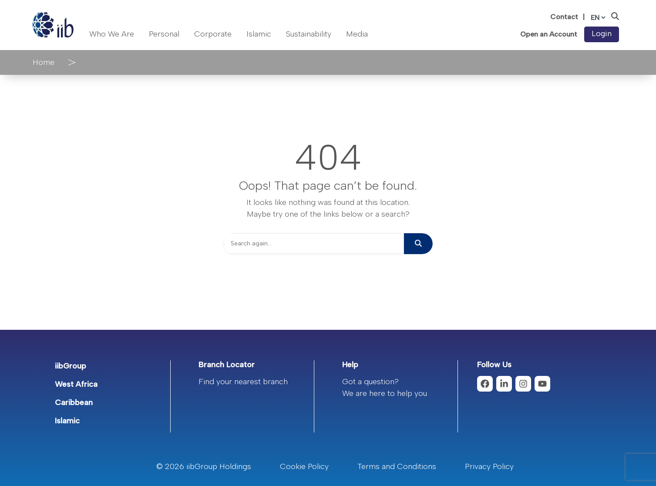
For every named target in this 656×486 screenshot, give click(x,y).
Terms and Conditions (396, 466)
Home (43, 62)
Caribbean (74, 402)
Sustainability (308, 34)
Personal (164, 34)
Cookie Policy (304, 466)
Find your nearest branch (243, 381)
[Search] (314, 243)
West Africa (76, 384)
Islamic (258, 34)
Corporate (213, 34)
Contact (564, 17)
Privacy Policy (489, 466)
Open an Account (548, 34)
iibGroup (70, 366)
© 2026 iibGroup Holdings (203, 466)
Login (602, 33)
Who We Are (111, 34)
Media (357, 34)
